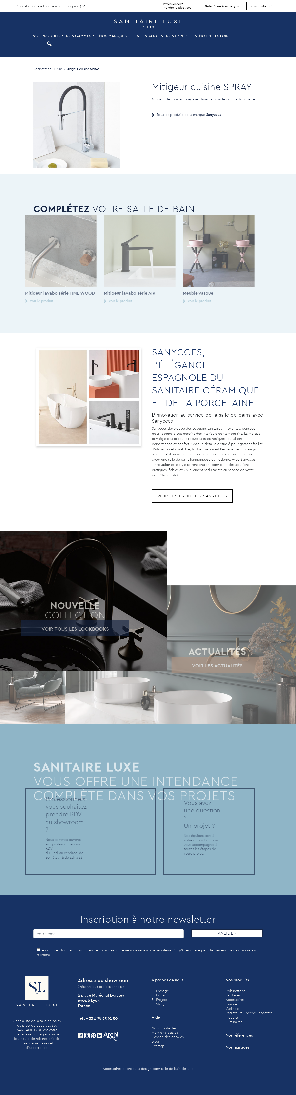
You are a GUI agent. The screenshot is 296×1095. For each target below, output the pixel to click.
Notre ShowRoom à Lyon (222, 6)
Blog (155, 1041)
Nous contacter (261, 6)
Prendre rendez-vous (177, 4)
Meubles (232, 1017)
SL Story (158, 1004)
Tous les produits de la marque (189, 114)
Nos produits (46, 35)
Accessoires (235, 999)
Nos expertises (181, 35)
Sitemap (158, 1046)
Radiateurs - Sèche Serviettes (249, 1013)
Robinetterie (235, 991)
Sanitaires (233, 995)
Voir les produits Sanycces (192, 496)
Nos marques (113, 35)
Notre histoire (215, 35)
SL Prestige (160, 991)
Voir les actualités (210, 665)
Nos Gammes (78, 35)
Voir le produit (32, 301)
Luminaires (234, 1022)
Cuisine (231, 1004)
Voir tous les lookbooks (67, 629)
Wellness (232, 1008)
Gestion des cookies (168, 1037)
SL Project (159, 999)
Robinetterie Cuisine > (49, 69)
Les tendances (148, 35)
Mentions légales (165, 1032)
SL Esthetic (160, 995)
